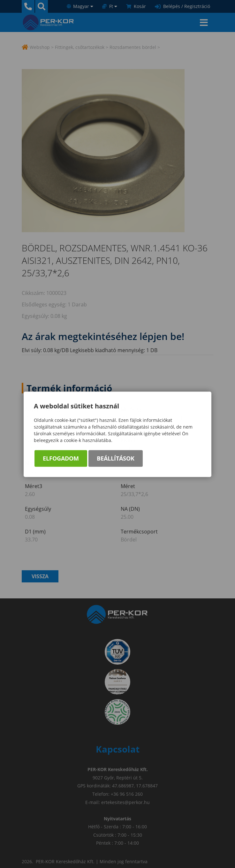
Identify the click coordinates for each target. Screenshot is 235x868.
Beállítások (115, 459)
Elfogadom (61, 459)
